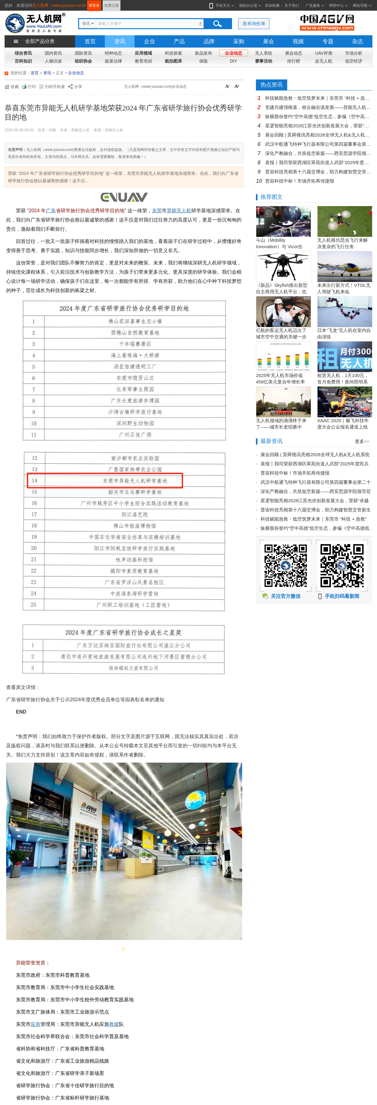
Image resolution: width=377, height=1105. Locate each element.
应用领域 (143, 53)
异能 (172, 210)
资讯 (119, 41)
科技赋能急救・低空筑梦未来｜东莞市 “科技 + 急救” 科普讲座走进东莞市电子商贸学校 (318, 98)
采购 (238, 41)
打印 (32, 86)
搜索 (217, 23)
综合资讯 (23, 53)
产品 (179, 41)
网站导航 (360, 5)
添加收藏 (272, 5)
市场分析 (353, 53)
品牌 (209, 41)
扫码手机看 (55, 86)
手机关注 (221, 5)
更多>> (362, 441)
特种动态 (113, 53)
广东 (51, 210)
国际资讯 (83, 53)
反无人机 (323, 61)
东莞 (157, 210)
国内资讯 (53, 53)
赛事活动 (263, 61)
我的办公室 (248, 5)
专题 (327, 41)
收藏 (15, 86)
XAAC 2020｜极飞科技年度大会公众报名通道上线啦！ (343, 427)
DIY (233, 61)
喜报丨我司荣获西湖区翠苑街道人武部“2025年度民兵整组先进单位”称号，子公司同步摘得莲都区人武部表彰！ (318, 162)
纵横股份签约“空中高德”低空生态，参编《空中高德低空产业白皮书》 (318, 116)
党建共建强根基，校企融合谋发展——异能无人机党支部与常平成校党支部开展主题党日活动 (318, 107)
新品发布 (203, 53)
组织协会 (83, 61)
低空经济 (353, 61)
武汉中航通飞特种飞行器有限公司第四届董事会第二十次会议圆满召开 (318, 144)
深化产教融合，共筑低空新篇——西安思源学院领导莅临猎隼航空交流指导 (318, 153)
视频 (298, 41)
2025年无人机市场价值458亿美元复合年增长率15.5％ (280, 382)
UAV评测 (323, 53)
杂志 (357, 41)
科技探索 (173, 53)
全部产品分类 (40, 41)
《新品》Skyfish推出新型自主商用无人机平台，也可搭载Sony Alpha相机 (281, 292)
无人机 (184, 210)
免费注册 (111, 5)
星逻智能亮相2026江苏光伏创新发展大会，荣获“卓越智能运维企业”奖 (318, 125)
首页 (90, 41)
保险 (203, 61)
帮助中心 (336, 5)
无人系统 (263, 53)
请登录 (94, 5)
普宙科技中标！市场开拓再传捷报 (299, 180)
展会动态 (293, 53)
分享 (78, 86)
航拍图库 (173, 61)
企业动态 (233, 53)
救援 (114, 1024)
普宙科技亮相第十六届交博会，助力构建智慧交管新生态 (318, 171)
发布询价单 (253, 23)
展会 (268, 41)
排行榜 (293, 61)
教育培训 (143, 61)
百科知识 (23, 61)
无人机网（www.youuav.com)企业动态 (155, 86)
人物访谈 (53, 61)
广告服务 (313, 5)
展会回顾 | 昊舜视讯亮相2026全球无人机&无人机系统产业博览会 (318, 134)
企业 (149, 41)
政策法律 (113, 61)
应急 (35, 1024)
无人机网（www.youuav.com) (58, 5)
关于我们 (291, 5)
